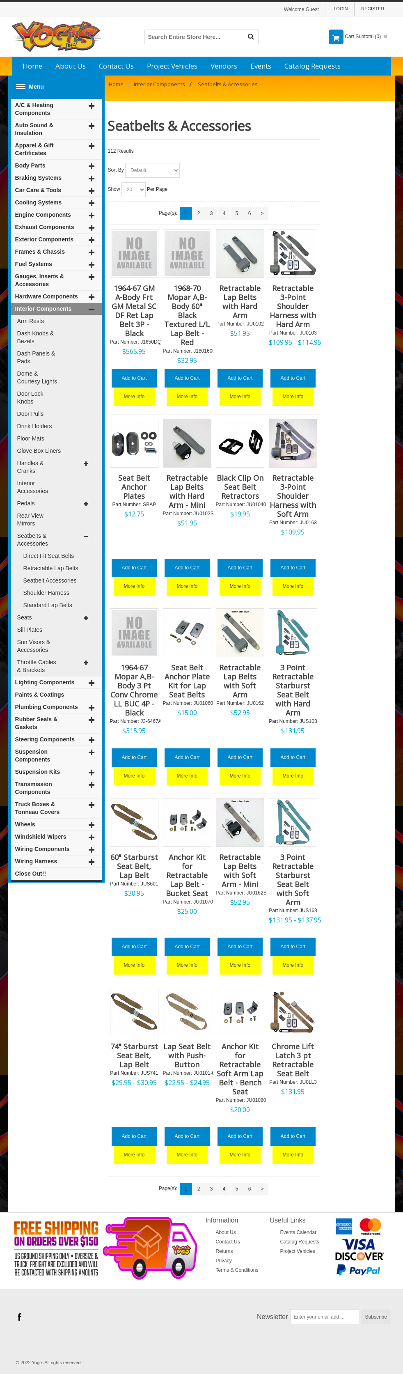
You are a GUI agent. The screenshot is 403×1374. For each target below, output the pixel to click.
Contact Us (116, 66)
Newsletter (272, 1316)
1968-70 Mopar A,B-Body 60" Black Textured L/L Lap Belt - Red (187, 315)
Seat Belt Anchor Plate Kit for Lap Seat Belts (187, 681)
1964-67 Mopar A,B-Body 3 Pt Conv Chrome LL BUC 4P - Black (134, 690)
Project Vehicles (172, 66)
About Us (70, 66)
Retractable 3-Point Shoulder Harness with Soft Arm (293, 496)
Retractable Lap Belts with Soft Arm (240, 681)
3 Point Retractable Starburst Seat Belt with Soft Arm (293, 879)
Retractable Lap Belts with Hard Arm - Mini (187, 491)
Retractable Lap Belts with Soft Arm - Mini (240, 870)
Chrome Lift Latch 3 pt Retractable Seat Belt (293, 1059)
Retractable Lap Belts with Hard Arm (240, 301)
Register (372, 8)
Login (341, 8)
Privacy (223, 1261)
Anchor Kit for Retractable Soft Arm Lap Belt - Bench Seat (240, 1068)
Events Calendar (298, 1232)
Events (260, 66)
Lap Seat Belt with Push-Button (187, 1055)
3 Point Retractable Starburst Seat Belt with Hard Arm (293, 690)
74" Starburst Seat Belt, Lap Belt (134, 1055)
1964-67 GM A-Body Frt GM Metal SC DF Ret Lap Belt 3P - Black (134, 310)
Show (114, 189)
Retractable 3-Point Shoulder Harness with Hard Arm (293, 306)
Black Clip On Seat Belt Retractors (240, 487)
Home (32, 66)
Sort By (116, 170)
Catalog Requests (312, 66)
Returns (224, 1251)
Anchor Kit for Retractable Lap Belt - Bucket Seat (187, 875)
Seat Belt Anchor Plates (134, 487)
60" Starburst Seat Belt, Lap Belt (134, 866)
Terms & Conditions (236, 1270)
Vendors (224, 66)
